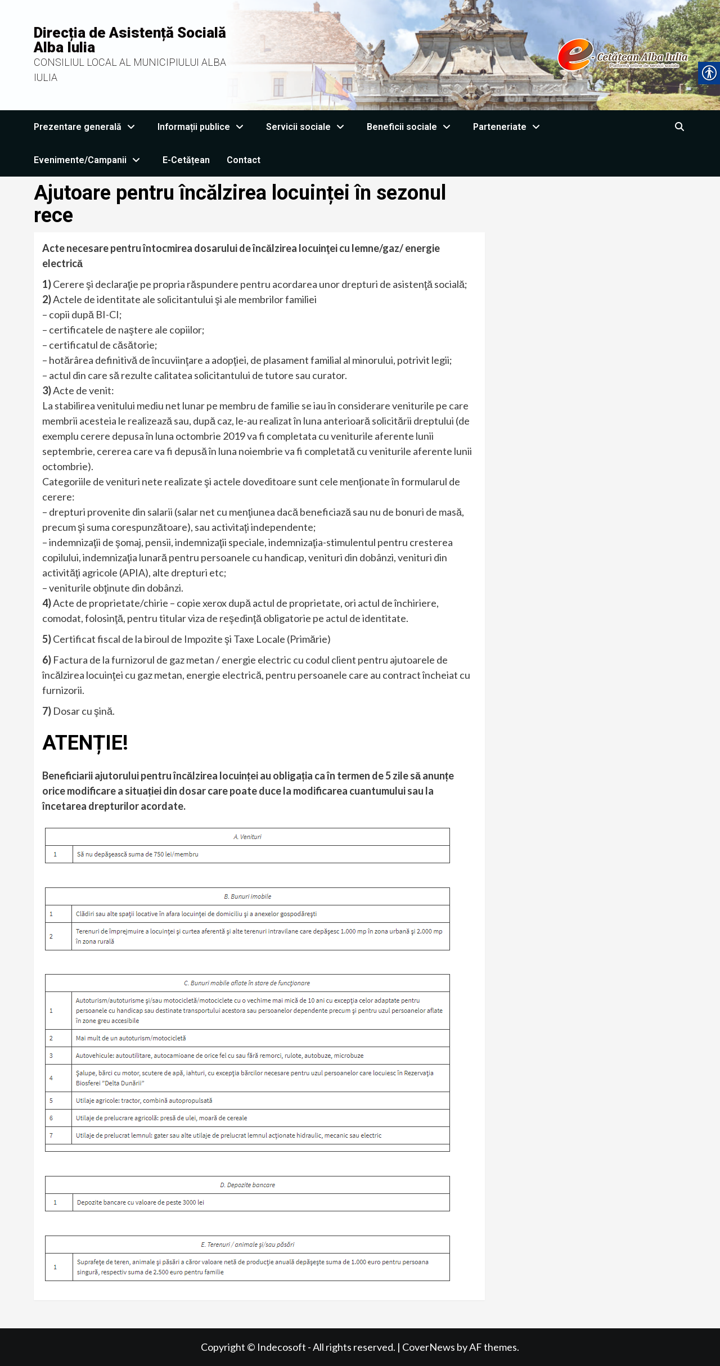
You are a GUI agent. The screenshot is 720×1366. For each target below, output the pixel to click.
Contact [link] (243, 160)
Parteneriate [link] (509, 126)
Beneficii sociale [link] (411, 126)
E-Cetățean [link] (186, 160)
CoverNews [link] (428, 1347)
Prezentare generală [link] (87, 126)
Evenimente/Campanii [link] (90, 160)
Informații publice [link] (203, 126)
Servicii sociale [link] (308, 126)
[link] (470, 54)
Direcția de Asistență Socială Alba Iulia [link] (130, 40)
